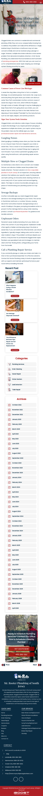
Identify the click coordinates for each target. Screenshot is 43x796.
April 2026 (13, 608)
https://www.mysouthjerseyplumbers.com (19, 774)
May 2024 (13, 497)
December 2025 (15, 589)
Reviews (3, 728)
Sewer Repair (14, 374)
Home (3, 713)
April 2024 (13, 492)
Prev (5, 665)
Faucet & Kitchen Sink (28, 720)
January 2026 (14, 594)
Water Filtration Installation (30, 715)
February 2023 (15, 424)
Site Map (24, 733)
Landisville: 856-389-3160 (13, 757)
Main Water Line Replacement (31, 713)
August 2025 (14, 569)
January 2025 (14, 536)
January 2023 (14, 419)
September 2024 (15, 516)
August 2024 (14, 511)
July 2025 (13, 565)
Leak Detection (15, 385)
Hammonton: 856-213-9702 (14, 761)
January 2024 (14, 477)
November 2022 (15, 410)
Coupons (4, 726)
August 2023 (14, 453)
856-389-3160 (31, 2)
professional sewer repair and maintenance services (18, 134)
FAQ (2, 733)
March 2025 (14, 545)
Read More (15, 296)
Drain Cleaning (15, 369)
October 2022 (14, 405)
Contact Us (4, 739)
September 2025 (15, 574)
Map (7, 754)
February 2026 (15, 599)
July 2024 (13, 507)
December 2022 (15, 415)
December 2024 (15, 531)
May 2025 (13, 555)
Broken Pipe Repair (27, 731)
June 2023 (13, 444)
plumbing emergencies (10, 61)
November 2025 (15, 584)
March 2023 (14, 429)
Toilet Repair (14, 390)
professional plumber (21, 212)
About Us (4, 736)
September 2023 (15, 458)
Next (37, 665)
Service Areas (5, 723)
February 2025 (15, 540)
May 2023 (13, 439)
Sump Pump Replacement (29, 723)
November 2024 (15, 526)
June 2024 (13, 502)
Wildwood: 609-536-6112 (13, 770)
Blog (2, 731)
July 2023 (13, 448)
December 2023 (15, 473)
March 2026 (14, 603)
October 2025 (14, 579)
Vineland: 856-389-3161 (12, 767)
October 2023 (14, 463)
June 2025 (13, 560)
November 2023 (15, 468)
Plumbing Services (16, 364)
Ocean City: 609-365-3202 (14, 764)
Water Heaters (15, 379)
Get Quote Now (21, 649)
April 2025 (13, 550)
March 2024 (14, 487)
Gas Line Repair (26, 718)
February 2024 (15, 482)
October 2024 (15, 521)
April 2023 (13, 434)
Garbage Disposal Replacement (31, 728)
